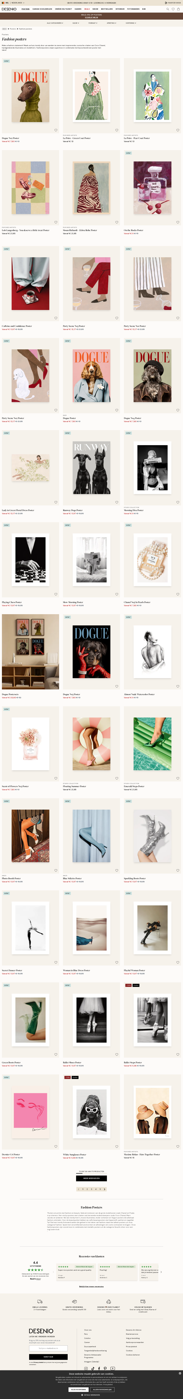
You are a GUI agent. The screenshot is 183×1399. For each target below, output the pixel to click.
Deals (87, 9)
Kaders (78, 9)
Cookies (129, 1351)
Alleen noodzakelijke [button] (102, 1390)
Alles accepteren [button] (78, 1390)
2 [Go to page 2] (87, 1189)
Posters (26, 9)
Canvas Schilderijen (42, 9)
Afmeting (111, 23)
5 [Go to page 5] (100, 1189)
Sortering (131, 23)
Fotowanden (133, 9)
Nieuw (95, 9)
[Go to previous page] (78, 1189)
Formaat (93, 23)
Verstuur (48, 1357)
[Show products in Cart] (178, 9)
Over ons (88, 1330)
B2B (144, 9)
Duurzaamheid (90, 1347)
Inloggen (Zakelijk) (91, 1362)
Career (87, 1342)
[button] (91, 1395)
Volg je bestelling (133, 1338)
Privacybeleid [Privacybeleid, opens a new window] (108, 1385)
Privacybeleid (131, 1347)
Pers (86, 1334)
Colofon (87, 1338)
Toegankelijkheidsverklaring (95, 1351)
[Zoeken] (167, 9)
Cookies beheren (133, 1355)
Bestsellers (107, 9)
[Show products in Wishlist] (173, 9)
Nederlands (18, 3)
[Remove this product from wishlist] (56, 130)
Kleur (76, 23)
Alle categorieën (55, 23)
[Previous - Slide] (53, 1272)
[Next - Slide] (161, 1272)
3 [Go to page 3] (91, 1189)
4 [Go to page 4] (95, 1189)
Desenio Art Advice (133, 1330)
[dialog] (91, 1384)
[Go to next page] (104, 1189)
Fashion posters (25, 29)
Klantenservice (132, 1334)
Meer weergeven (91, 1178)
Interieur (120, 9)
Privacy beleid (38, 1362)
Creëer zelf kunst (63, 9)
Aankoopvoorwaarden (135, 1342)
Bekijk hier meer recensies (91, 1286)
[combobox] (180, 1373)
